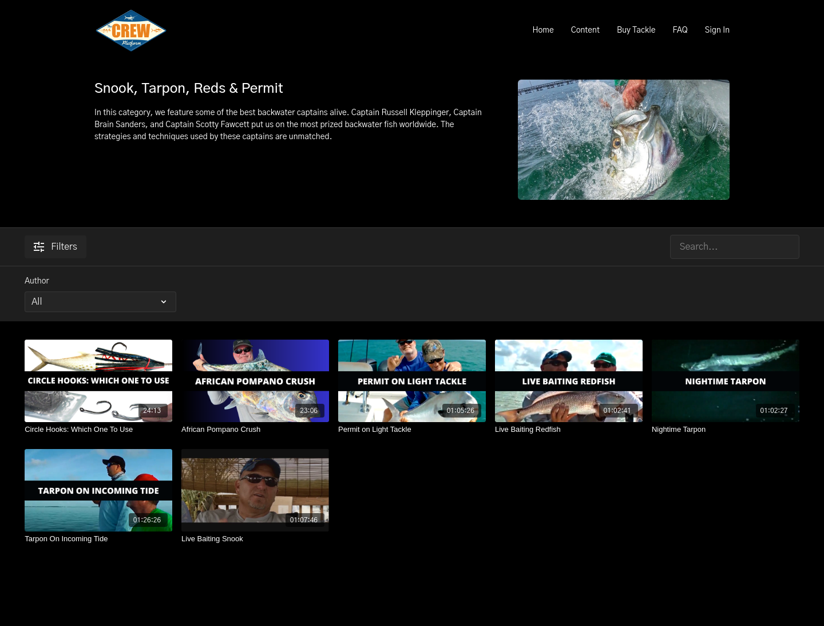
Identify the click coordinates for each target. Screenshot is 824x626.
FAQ (679, 30)
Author (37, 281)
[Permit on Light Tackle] (412, 429)
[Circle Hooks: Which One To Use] (98, 429)
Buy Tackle (636, 30)
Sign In (717, 30)
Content (585, 30)
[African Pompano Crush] (255, 429)
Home (542, 30)
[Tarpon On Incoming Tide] (98, 539)
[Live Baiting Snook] (255, 539)
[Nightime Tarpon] (725, 429)
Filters (55, 247)
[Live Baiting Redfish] (569, 429)
